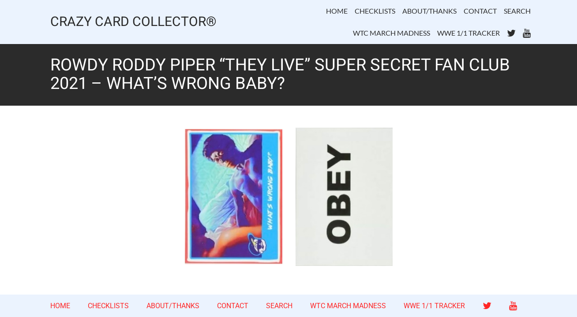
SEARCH (517, 11)
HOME (337, 11)
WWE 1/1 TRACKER (468, 33)
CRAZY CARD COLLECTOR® (133, 22)
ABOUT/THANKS (429, 11)
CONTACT (480, 11)
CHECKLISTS (375, 11)
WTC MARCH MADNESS (391, 33)
